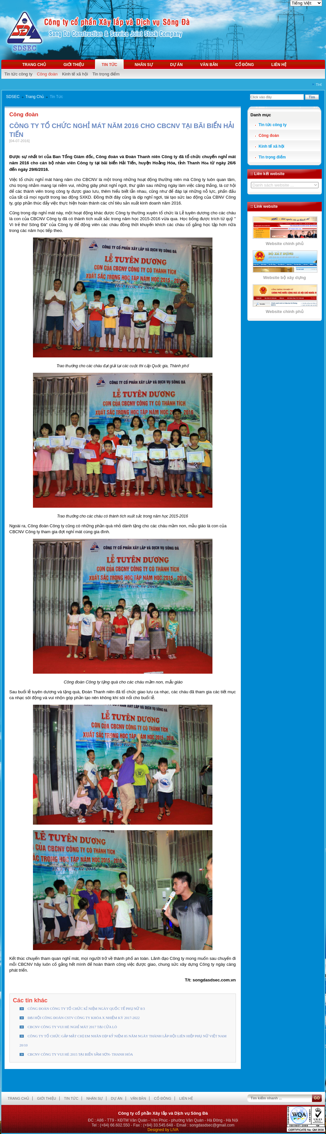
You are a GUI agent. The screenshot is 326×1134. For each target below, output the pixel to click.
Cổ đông (244, 64)
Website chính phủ (284, 243)
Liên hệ (279, 64)
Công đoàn (47, 74)
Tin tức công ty (19, 74)
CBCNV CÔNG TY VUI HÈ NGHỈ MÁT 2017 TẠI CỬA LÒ (72, 1027)
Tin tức (109, 64)
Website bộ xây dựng (284, 277)
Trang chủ (34, 64)
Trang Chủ (34, 96)
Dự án (176, 64)
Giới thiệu (73, 64)
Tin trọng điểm (105, 74)
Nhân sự (144, 64)
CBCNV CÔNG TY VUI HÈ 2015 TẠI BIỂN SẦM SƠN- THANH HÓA (80, 1054)
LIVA (174, 1129)
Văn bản (209, 64)
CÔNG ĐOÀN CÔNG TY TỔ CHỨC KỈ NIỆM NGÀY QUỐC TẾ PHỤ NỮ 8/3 (86, 1009)
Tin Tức (56, 96)
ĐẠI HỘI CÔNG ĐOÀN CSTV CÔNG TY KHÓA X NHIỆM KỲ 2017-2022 (84, 1018)
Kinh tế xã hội (75, 74)
